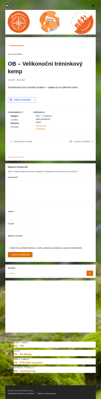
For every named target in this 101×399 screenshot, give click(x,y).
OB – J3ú (19, 346)
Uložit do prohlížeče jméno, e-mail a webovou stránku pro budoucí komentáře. (46, 248)
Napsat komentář (16, 157)
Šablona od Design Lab (46, 393)
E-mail (11, 224)
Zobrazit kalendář (12, 377)
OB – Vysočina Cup (24, 371)
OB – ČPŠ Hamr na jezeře (28, 362)
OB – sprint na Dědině (80, 141)
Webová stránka (15, 236)
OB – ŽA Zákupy (23, 354)
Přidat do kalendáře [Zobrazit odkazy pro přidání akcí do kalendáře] (22, 100)
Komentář (13, 177)
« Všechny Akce (16, 45)
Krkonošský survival (22, 141)
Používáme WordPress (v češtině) (21, 393)
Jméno (11, 211)
